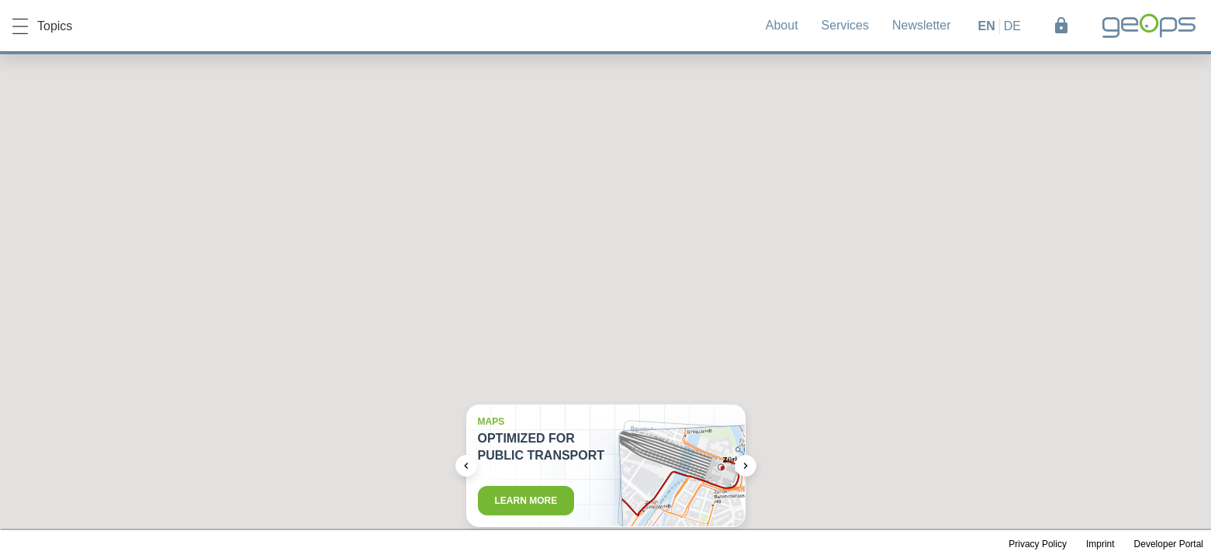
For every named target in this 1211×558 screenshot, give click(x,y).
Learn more (526, 500)
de (1012, 26)
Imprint (1100, 544)
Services (845, 25)
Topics (42, 26)
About (782, 25)
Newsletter (921, 25)
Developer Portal (1168, 544)
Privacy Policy (1038, 544)
